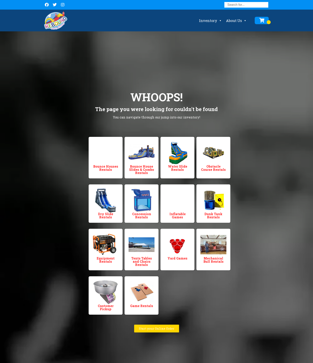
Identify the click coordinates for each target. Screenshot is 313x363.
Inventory (210, 21)
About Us (236, 21)
